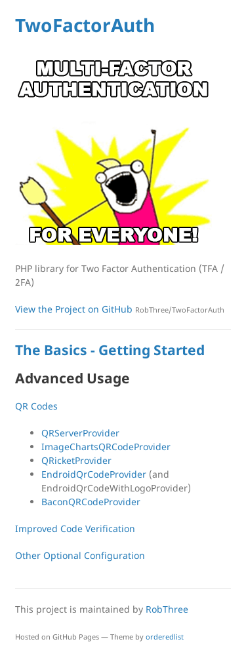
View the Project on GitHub (119, 309)
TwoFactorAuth (85, 24)
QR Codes (36, 406)
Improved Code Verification (75, 528)
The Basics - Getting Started (110, 350)
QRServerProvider (80, 433)
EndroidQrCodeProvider (93, 474)
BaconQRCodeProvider (90, 501)
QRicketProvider (76, 460)
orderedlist (165, 637)
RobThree (167, 609)
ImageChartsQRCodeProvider (106, 446)
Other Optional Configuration (80, 555)
